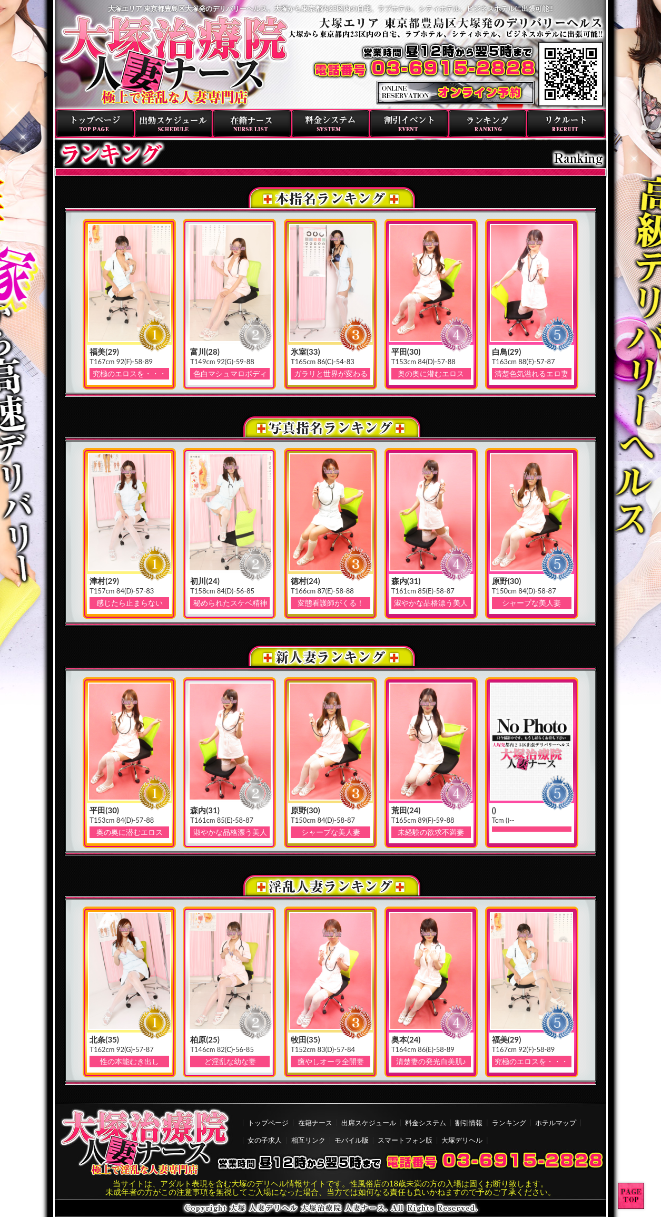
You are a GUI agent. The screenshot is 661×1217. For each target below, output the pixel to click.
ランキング (487, 123)
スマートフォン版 (405, 1140)
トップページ (95, 123)
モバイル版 (351, 1140)
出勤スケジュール (173, 123)
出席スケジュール (368, 1122)
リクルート (566, 123)
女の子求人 (265, 1140)
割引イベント (409, 123)
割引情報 (468, 1122)
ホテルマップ (555, 1122)
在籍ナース (252, 123)
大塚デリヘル (461, 1140)
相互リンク (308, 1140)
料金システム (330, 123)
